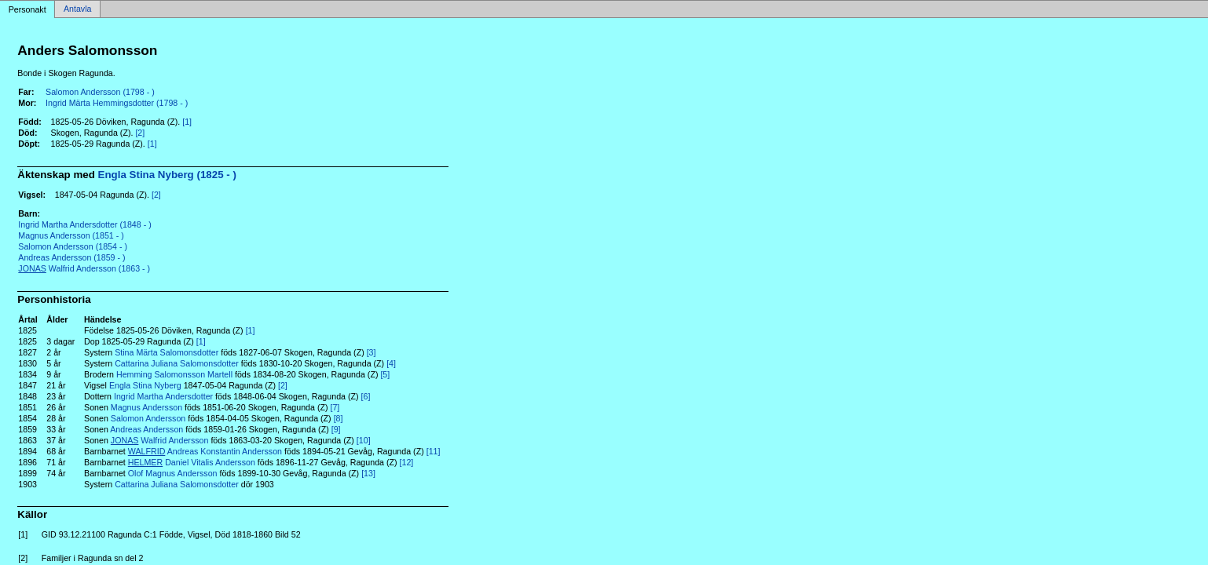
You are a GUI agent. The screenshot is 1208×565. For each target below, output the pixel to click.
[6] (366, 396)
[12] (407, 462)
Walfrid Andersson (160, 440)
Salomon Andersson (148, 418)
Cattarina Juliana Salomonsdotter (177, 363)
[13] (368, 473)
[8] (338, 418)
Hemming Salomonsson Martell (174, 374)
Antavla (78, 9)
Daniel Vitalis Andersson (191, 462)
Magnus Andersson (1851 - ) (70, 235)
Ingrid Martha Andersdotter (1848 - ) (84, 224)
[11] (433, 451)
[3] (371, 352)
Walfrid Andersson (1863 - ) (84, 268)
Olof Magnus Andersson (173, 473)
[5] (385, 374)
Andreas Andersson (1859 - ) (71, 257)
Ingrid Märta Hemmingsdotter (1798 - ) (117, 103)
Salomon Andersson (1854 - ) (72, 246)
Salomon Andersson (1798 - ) (100, 92)
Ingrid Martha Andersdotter (163, 396)
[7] (334, 407)
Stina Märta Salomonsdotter (166, 352)
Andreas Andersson (146, 429)
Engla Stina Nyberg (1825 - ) (167, 174)
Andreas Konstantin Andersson (205, 451)
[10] (364, 440)
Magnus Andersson (146, 407)
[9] (336, 429)
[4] (391, 363)
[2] (140, 132)
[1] (187, 121)
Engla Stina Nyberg (145, 385)
